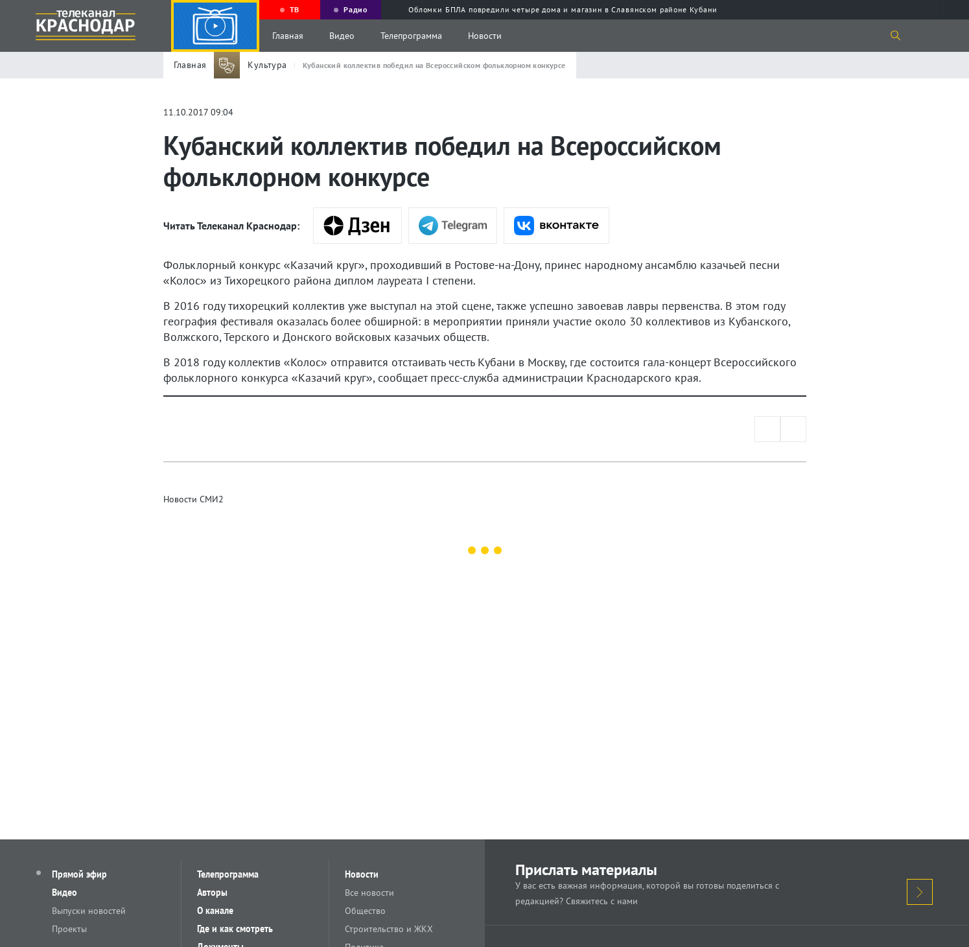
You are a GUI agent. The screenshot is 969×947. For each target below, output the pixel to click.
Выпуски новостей (89, 911)
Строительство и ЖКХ (389, 929)
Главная (287, 35)
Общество (365, 911)
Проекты (69, 929)
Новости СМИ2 (193, 499)
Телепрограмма (411, 35)
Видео (342, 35)
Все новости (369, 892)
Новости (485, 35)
